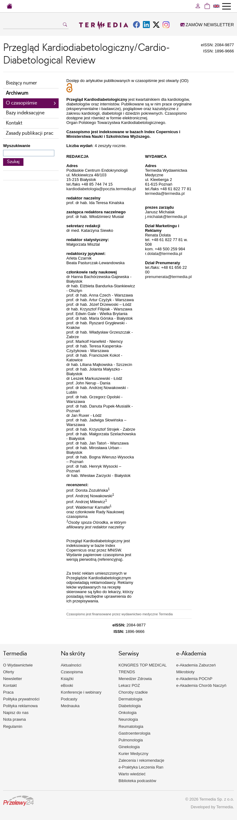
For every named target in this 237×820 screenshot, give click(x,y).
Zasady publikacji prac (29, 133)
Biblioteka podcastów (137, 780)
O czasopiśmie (21, 103)
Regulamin (12, 726)
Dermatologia (130, 699)
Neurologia (128, 719)
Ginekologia (129, 746)
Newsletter (12, 678)
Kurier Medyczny (133, 753)
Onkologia (127, 712)
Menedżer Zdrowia (135, 678)
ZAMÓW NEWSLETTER (207, 24)
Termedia (224, 807)
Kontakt (14, 123)
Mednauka (70, 705)
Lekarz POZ (129, 685)
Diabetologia (129, 705)
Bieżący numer (21, 83)
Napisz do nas (15, 712)
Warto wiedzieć (132, 774)
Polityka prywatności (21, 699)
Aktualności (71, 665)
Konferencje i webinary (81, 692)
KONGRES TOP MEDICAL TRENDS (142, 668)
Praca (8, 692)
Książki (67, 678)
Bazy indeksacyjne (25, 113)
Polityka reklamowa (20, 705)
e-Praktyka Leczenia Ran (140, 767)
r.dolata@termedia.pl (163, 253)
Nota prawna (14, 719)
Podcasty (69, 699)
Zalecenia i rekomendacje (141, 760)
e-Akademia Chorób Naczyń (201, 685)
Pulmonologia (130, 740)
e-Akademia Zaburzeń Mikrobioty (196, 668)
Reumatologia (130, 726)
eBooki (67, 685)
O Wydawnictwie (18, 665)
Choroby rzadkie (133, 692)
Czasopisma (72, 672)
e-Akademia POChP (194, 678)
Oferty (8, 672)
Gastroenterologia (134, 733)
